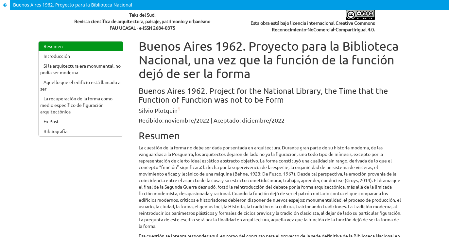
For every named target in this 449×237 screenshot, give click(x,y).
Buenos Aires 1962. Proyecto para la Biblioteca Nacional (72, 5)
